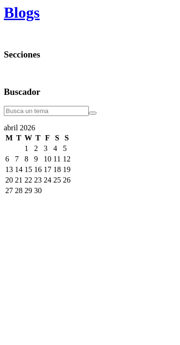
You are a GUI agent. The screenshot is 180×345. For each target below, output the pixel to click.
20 (9, 180)
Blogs (22, 12)
